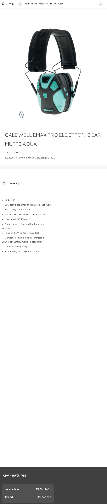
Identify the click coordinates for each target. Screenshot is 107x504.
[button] (14, 183)
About (34, 4)
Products (43, 4)
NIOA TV (53, 4)
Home (27, 4)
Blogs (60, 4)
